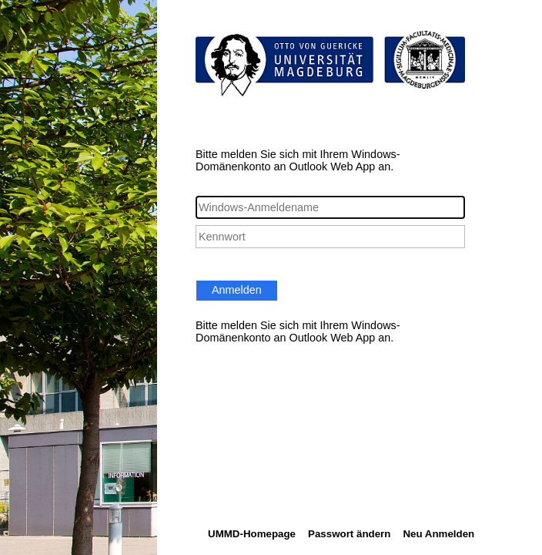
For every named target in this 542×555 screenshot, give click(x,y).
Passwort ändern (349, 534)
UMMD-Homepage (252, 534)
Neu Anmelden (438, 534)
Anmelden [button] (237, 290)
